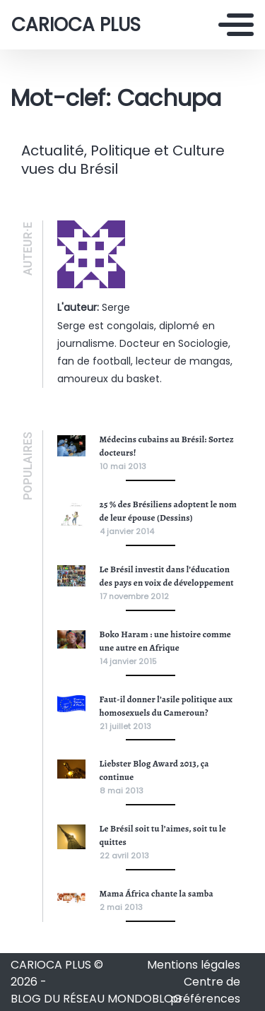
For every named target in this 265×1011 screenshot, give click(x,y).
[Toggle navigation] (236, 24)
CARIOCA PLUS (76, 24)
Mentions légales (193, 965)
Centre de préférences (205, 990)
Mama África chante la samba (156, 893)
